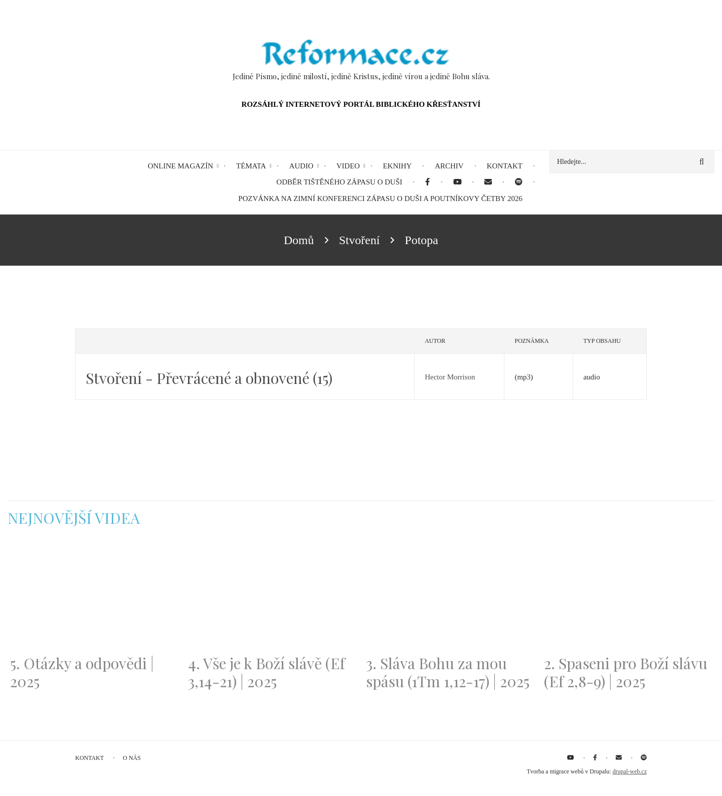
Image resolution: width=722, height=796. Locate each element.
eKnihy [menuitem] (397, 166)
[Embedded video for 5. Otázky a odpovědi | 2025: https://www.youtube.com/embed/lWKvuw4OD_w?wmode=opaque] (94, 596)
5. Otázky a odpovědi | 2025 (82, 672)
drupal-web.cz (630, 771)
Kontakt (89, 757)
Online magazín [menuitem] (180, 166)
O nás (132, 757)
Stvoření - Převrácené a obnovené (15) (209, 378)
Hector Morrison (450, 377)
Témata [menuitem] (251, 166)
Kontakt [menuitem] (504, 166)
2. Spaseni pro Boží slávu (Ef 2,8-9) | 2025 (625, 672)
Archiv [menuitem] (449, 166)
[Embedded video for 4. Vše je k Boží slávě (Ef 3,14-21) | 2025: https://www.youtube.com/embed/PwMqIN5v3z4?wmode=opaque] (272, 596)
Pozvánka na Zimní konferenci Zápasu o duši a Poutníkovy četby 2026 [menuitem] (380, 198)
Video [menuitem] (348, 166)
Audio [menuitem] (301, 166)
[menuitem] (427, 182)
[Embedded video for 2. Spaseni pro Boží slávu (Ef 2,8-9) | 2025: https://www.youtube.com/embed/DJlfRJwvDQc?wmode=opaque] (628, 596)
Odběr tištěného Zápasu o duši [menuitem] (339, 182)
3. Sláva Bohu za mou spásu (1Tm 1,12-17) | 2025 (447, 672)
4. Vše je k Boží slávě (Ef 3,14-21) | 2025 (266, 672)
